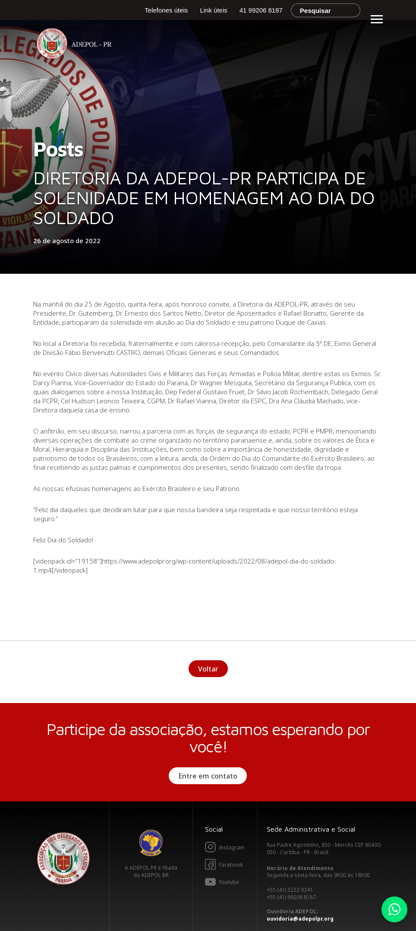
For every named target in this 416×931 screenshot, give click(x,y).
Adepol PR (76, 44)
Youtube (229, 882)
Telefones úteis (166, 10)
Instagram (232, 847)
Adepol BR (151, 843)
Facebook (231, 864)
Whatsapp (394, 909)
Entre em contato (207, 776)
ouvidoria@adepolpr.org (300, 918)
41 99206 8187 (261, 10)
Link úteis (213, 10)
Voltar (208, 669)
